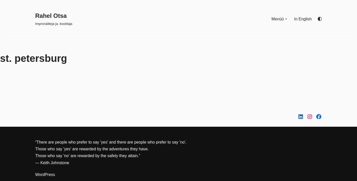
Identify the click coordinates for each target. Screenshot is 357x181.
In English (303, 19)
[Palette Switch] (320, 19)
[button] (286, 19)
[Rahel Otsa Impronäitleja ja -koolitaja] (53, 19)
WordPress (45, 174)
